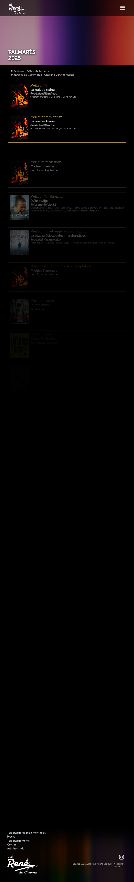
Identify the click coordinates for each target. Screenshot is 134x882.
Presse (11, 836)
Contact (12, 844)
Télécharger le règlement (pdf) (26, 832)
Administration (16, 848)
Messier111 (119, 866)
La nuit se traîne (43, 91)
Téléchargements (18, 840)
